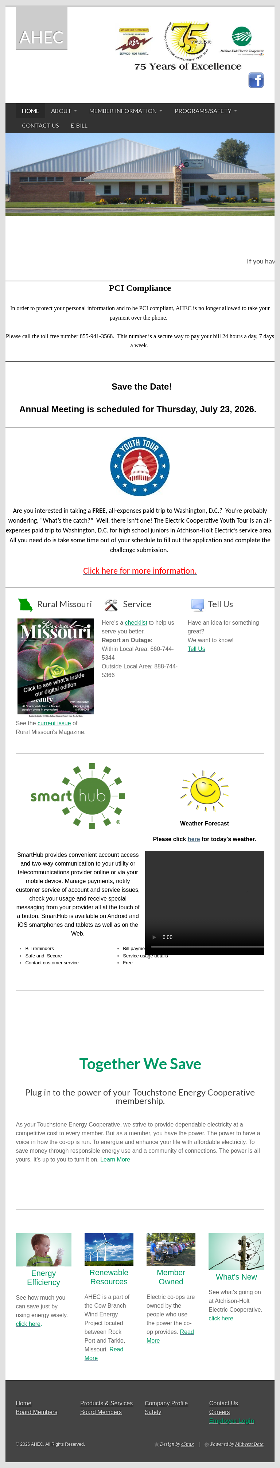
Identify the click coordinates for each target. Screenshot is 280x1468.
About (61, 110)
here (194, 839)
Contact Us (40, 125)
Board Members (36, 1412)
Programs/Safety (203, 110)
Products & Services (106, 1403)
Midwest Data (249, 1444)
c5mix (187, 1444)
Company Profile (166, 1403)
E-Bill (79, 125)
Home (30, 110)
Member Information (123, 110)
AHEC (41, 37)
